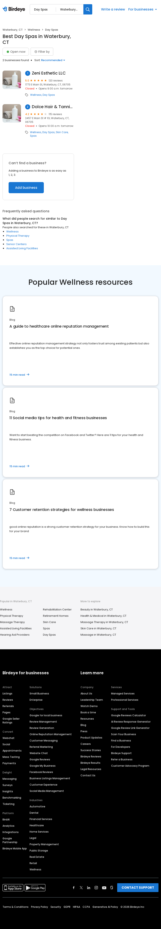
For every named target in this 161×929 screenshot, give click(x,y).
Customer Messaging (44, 740)
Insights (8, 791)
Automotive (37, 806)
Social (6, 744)
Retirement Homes (56, 616)
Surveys (8, 785)
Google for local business (46, 715)
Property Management (44, 844)
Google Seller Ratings (11, 720)
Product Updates (91, 737)
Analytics (8, 826)
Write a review (113, 9)
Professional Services (124, 700)
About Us (86, 693)
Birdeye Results (90, 763)
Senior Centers (16, 244)
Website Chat (39, 753)
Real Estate (37, 857)
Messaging (10, 779)
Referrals (8, 706)
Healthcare (37, 825)
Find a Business (121, 740)
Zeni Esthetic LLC (49, 73)
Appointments (12, 750)
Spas (33, 136)
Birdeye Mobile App (15, 848)
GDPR (67, 907)
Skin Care (62, 132)
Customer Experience (43, 784)
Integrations (11, 832)
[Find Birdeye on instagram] (96, 887)
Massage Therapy (12, 622)
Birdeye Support (121, 753)
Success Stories (90, 750)
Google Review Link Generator (130, 728)
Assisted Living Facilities (22, 248)
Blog (83, 725)
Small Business (39, 693)
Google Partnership (10, 840)
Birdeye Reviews (90, 756)
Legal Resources (90, 769)
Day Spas (49, 95)
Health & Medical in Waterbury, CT (103, 616)
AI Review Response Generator (131, 721)
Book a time (88, 712)
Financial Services (41, 819)
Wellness (34, 30)
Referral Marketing (41, 747)
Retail (33, 863)
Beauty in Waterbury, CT (96, 609)
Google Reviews (40, 759)
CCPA (86, 907)
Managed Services (123, 693)
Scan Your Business (123, 734)
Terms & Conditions (16, 907)
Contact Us (87, 775)
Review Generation (42, 728)
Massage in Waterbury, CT (98, 635)
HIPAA (76, 907)
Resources (87, 718)
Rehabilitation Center (57, 609)
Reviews (8, 700)
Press (83, 731)
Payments (9, 763)
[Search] (87, 9)
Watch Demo (89, 706)
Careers (85, 744)
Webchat (8, 738)
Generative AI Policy (105, 907)
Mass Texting (11, 757)
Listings (7, 693)
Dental (34, 813)
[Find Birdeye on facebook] (73, 887)
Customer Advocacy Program (130, 766)
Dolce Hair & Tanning (53, 106)
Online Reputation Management (51, 734)
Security (56, 907)
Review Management (43, 721)
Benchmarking (12, 797)
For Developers (120, 747)
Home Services (39, 831)
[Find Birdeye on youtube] (104, 887)
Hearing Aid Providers (15, 635)
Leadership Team (91, 700)
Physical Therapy (17, 236)
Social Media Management (47, 791)
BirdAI (6, 819)
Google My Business (43, 766)
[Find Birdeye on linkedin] (88, 887)
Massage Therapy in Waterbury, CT (104, 622)
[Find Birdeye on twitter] (81, 887)
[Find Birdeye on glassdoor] (111, 887)
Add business (26, 187)
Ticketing (8, 804)
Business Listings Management (50, 778)
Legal (33, 838)
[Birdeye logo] (15, 9)
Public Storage (39, 850)
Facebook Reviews (41, 772)
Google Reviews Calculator (128, 715)
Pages (6, 712)
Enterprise (36, 700)
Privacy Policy (39, 907)
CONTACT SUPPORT (138, 887)
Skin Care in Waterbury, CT (98, 628)
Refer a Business (121, 759)
